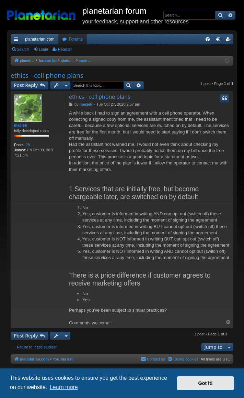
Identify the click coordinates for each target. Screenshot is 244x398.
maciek (20, 125)
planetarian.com (39, 39)
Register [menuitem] (229, 40)
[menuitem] (207, 39)
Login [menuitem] (219, 40)
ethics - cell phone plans (47, 75)
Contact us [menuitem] (153, 358)
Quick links (17, 40)
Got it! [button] (205, 383)
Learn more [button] (64, 387)
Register (65, 49)
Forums (76, 39)
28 (28, 145)
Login (43, 49)
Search (23, 49)
